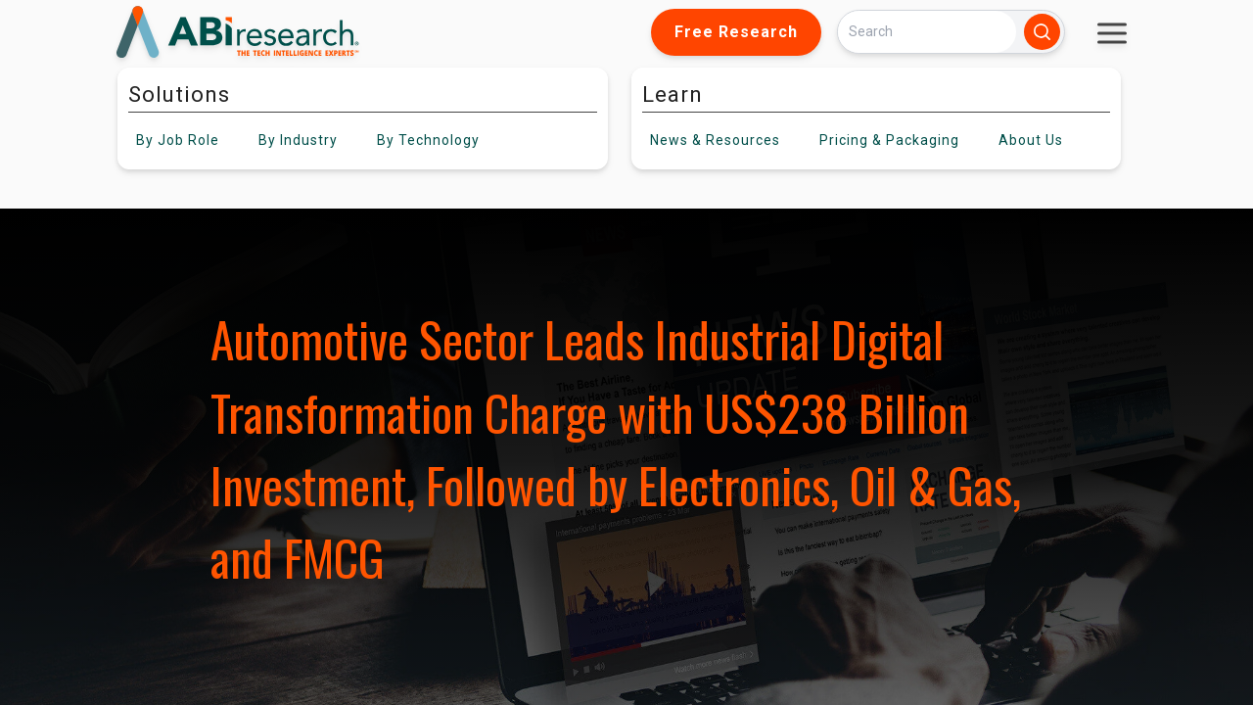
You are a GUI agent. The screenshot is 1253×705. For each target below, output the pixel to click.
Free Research (736, 32)
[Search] (927, 32)
